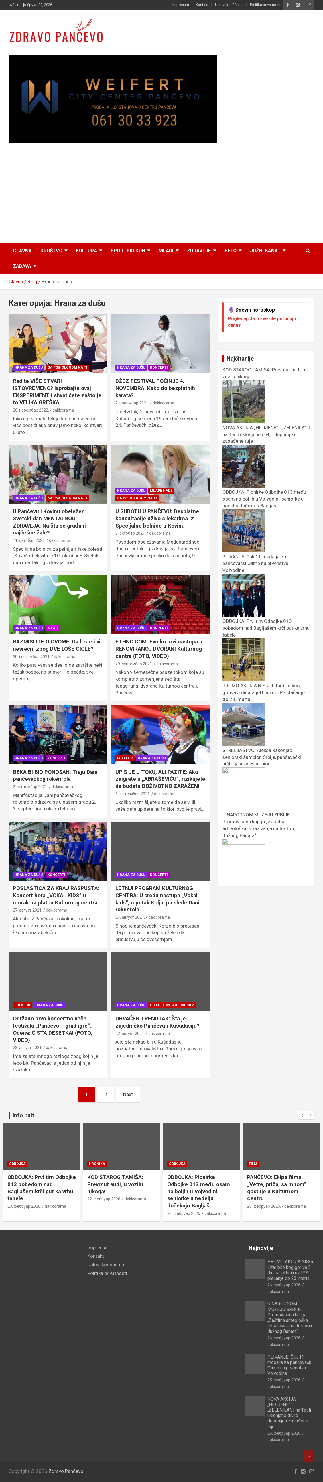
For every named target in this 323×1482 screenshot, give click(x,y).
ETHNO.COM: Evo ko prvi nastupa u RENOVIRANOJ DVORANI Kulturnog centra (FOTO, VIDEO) (158, 648)
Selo (230, 250)
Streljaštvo (21, 1164)
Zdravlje (199, 250)
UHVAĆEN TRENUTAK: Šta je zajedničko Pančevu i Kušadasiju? (157, 1022)
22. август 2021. (130, 1033)
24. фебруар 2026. (24, 1206)
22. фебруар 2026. (184, 1199)
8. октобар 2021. (130, 533)
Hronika (177, 1164)
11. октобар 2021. (29, 540)
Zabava (22, 266)
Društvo (51, 250)
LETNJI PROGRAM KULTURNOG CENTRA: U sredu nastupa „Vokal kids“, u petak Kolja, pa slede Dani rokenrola (157, 899)
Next (128, 1094)
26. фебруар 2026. (284, 1285)
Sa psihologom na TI (67, 367)
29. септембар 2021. (134, 664)
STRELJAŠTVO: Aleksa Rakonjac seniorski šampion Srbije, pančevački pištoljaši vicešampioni (41, 1188)
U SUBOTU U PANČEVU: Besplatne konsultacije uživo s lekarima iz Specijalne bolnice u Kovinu (157, 518)
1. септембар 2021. (133, 794)
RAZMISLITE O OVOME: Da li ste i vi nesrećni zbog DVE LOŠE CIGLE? (57, 645)
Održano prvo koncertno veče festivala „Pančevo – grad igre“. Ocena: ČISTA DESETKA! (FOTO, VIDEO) (52, 1029)
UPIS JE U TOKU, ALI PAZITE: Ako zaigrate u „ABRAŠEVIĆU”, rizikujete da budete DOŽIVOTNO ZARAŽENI (160, 779)
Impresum (180, 5)
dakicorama (63, 410)
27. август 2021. (27, 910)
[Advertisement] (161, 194)
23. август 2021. (27, 1047)
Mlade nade (161, 491)
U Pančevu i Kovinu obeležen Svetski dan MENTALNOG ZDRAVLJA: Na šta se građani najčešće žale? (49, 522)
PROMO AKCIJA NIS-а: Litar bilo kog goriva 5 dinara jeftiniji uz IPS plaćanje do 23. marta (290, 1270)
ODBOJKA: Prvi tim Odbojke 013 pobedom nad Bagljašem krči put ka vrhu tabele (121, 1188)
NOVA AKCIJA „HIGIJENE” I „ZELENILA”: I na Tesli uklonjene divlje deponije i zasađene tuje (289, 1412)
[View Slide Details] (113, 99)
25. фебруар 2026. (284, 1380)
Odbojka (97, 1164)
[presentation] (302, 1115)
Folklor (125, 758)
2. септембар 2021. (30, 786)
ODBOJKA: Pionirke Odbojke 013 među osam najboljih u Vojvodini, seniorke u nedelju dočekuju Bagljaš (278, 1191)
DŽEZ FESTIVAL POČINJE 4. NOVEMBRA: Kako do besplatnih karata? (155, 388)
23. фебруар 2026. (104, 1206)
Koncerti (159, 367)
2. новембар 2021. (132, 403)
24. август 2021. (130, 917)
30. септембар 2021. (31, 656)
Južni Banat (265, 250)
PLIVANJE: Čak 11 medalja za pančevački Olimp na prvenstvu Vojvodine (289, 1365)
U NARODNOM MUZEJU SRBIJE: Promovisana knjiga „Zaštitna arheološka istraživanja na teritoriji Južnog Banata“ (259, 828)
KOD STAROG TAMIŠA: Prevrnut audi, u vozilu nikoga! (195, 1184)
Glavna (22, 250)
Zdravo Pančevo (65, 1471)
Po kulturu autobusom (172, 1005)
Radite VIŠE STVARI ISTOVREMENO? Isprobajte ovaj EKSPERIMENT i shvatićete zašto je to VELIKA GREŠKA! (57, 392)
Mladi (166, 250)
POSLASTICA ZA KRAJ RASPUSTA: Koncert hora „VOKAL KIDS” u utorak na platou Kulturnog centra (56, 895)
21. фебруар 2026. (264, 1213)
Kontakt (202, 5)
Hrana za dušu (29, 367)
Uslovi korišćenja (229, 5)
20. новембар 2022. (31, 410)
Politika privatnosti (265, 5)
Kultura (86, 250)
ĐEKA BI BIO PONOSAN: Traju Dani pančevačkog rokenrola (55, 775)
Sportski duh (128, 250)
